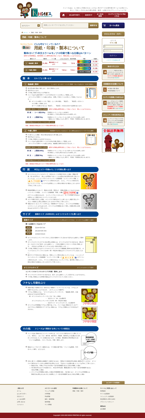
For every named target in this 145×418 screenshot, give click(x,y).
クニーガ (34, 10)
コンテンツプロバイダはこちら (117, 15)
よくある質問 (100, 15)
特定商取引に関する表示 (107, 399)
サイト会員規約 (105, 393)
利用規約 (103, 391)
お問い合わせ (21, 402)
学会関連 (47, 396)
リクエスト (20, 404)
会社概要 (103, 409)
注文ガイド (89, 15)
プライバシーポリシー (107, 402)
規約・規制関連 (49, 399)
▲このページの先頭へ (113, 382)
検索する (93, 25)
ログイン (113, 56)
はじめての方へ (75, 15)
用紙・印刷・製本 (77, 391)
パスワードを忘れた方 (113, 60)
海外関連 (47, 402)
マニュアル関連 (49, 391)
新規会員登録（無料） (113, 34)
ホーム (63, 15)
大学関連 (47, 393)
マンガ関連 (48, 404)
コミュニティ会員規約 (107, 396)
